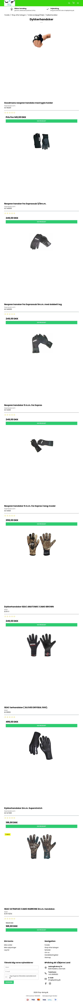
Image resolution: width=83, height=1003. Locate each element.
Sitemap (48, 957)
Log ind (6, 950)
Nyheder (48, 950)
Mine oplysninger (10, 947)
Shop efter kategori (52, 947)
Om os (47, 952)
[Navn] (21, 967)
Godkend (8, 982)
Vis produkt (41, 121)
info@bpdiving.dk (54, 980)
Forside (47, 945)
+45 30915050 (53, 974)
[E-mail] (21, 971)
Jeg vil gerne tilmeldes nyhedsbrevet (22, 977)
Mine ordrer (8, 945)
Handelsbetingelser (51, 955)
